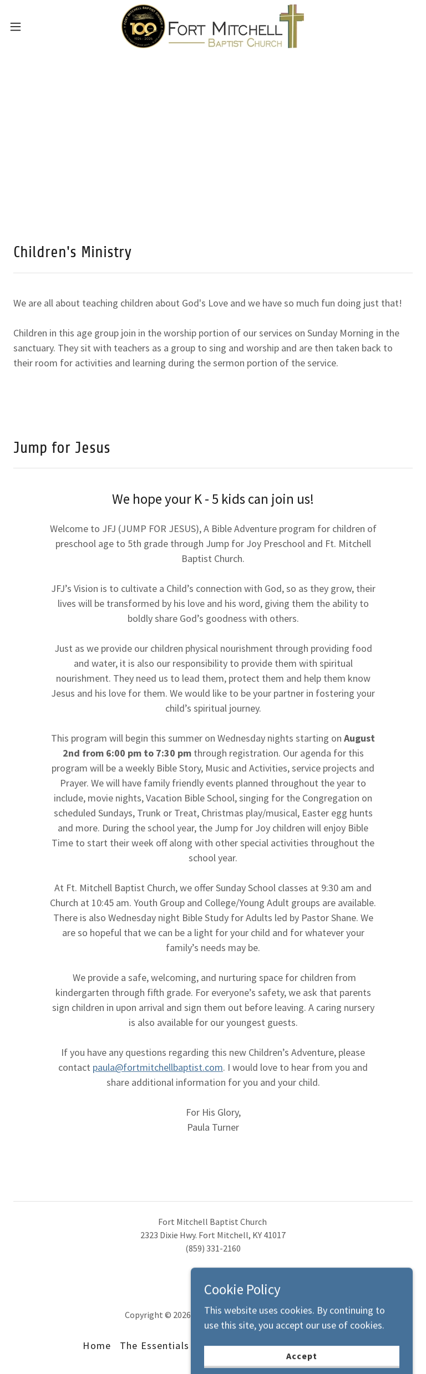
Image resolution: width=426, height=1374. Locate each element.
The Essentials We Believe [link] (181, 1345)
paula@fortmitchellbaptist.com (158, 1067)
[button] (35, 27)
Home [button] (97, 1345)
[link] (212, 26)
